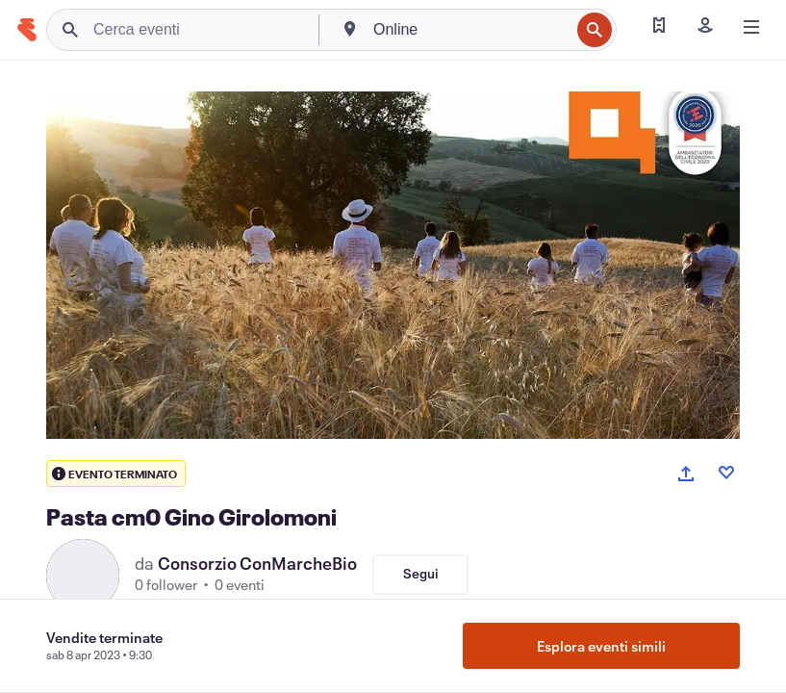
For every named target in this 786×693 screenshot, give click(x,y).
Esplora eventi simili (601, 645)
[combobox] (469, 30)
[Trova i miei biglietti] (659, 27)
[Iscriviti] (705, 27)
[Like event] (726, 472)
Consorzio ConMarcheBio (257, 563)
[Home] (26, 29)
